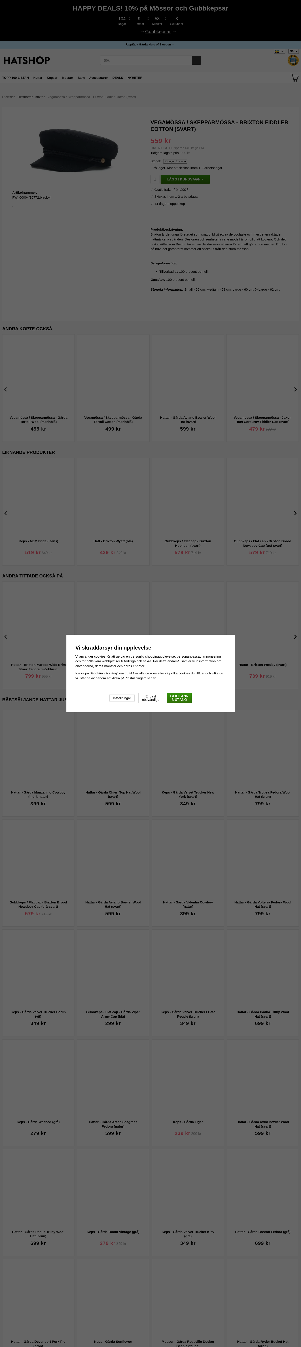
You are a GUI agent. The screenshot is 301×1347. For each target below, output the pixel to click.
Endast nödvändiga (150, 697)
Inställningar (122, 698)
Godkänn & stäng (179, 697)
